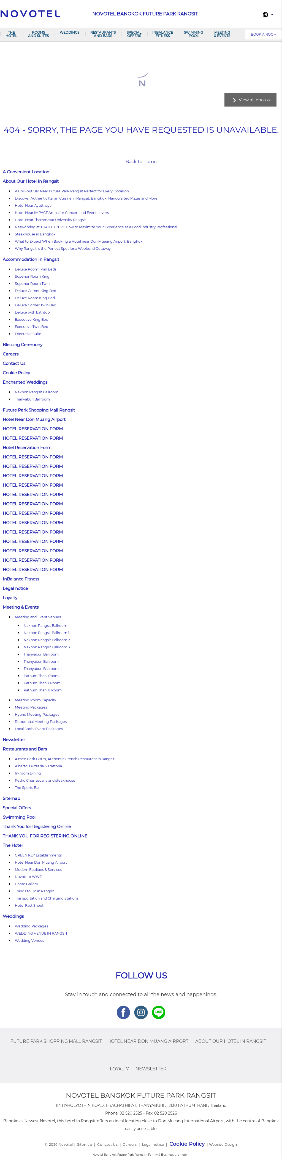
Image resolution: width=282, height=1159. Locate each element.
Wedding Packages (31, 926)
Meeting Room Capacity (35, 700)
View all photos (254, 99)
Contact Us (14, 363)
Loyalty (10, 597)
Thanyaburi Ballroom (32, 399)
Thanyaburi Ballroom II (43, 669)
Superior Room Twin (32, 284)
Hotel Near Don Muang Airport (34, 419)
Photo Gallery (26, 884)
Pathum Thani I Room (42, 683)
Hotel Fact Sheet (29, 905)
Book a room (263, 34)
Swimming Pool (193, 34)
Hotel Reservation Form (27, 447)
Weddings (69, 32)
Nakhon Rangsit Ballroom (36, 392)
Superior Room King (32, 276)
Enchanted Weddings (25, 382)
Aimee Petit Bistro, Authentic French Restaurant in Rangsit (65, 759)
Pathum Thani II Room (43, 690)
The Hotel (11, 34)
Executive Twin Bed (31, 327)
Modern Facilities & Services (38, 870)
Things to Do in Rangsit (34, 891)
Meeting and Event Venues (38, 617)
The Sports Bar (27, 788)
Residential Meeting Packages (41, 722)
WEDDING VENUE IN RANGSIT (41, 933)
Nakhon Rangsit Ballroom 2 (47, 640)
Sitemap (11, 798)
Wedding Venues (29, 940)
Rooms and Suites (38, 34)
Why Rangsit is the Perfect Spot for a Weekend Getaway (63, 248)
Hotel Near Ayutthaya (33, 205)
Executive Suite (28, 334)
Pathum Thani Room (41, 676)
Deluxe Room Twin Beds (35, 269)
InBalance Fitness (162, 34)
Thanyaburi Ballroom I (42, 661)
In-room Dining (28, 773)
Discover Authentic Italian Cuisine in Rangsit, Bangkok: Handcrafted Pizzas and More (86, 198)
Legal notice (15, 588)
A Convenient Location (26, 171)
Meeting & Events (222, 34)
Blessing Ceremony (22, 344)
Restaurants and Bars (103, 34)
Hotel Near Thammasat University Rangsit (50, 220)
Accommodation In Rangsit (31, 259)
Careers (10, 354)
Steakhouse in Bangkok (35, 234)
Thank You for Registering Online (37, 826)
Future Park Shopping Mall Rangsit (39, 410)
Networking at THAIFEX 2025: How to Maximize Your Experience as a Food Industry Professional (96, 227)
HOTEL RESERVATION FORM (33, 428)
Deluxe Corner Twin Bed (35, 305)
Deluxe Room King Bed (35, 298)
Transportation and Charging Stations (46, 898)
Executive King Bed (31, 319)
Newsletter (14, 739)
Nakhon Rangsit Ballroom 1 (46, 633)
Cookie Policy (16, 372)
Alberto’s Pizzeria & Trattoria (38, 766)
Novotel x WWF (28, 877)
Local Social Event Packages (39, 729)
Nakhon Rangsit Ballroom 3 (47, 647)
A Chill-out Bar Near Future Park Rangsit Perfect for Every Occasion (72, 191)
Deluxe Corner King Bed (35, 291)
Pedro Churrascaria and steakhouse (45, 780)
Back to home (141, 161)
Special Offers (134, 34)
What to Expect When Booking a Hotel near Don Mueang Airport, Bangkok (79, 241)
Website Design (223, 1144)
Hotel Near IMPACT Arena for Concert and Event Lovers (62, 213)
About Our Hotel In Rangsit (31, 181)
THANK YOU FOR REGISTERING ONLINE (45, 836)
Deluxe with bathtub (32, 312)
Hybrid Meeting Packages (37, 714)
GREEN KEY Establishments (38, 855)
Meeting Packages (31, 707)
